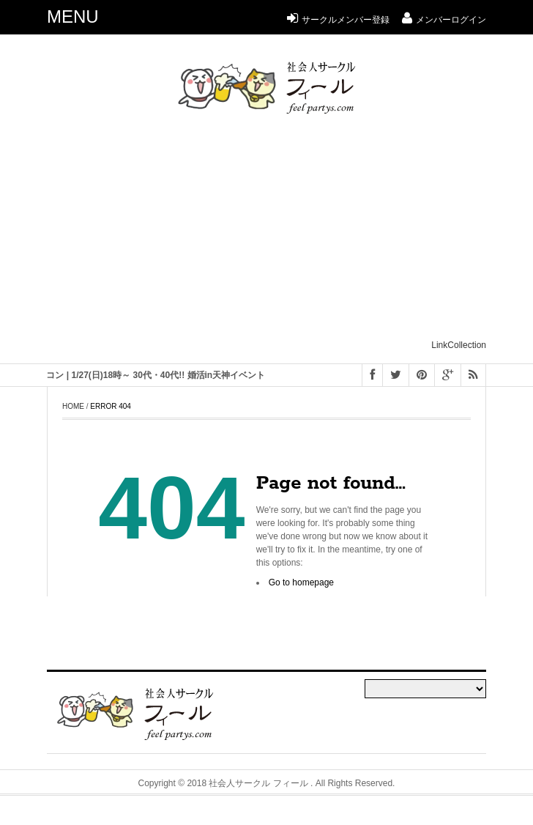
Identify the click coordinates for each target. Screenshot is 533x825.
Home (73, 406)
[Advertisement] (290, 233)
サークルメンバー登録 (338, 20)
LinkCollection (458, 345)
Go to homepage (301, 582)
